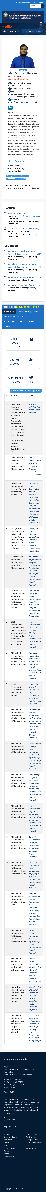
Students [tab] (32, 321)
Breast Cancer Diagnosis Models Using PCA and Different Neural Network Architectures (35, 970)
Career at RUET (10, 1148)
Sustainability (9, 1156)
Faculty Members (15, 31)
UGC (28, 1145)
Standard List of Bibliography (26, 390)
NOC (6, 1145)
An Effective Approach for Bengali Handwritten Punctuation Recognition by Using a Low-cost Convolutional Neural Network (35, 571)
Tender (7, 1151)
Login (40, 2)
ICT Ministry (31, 1148)
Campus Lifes (32, 1140)
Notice (6, 1154)
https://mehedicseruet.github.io (23, 102)
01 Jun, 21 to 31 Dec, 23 (31, 229)
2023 (39, 254)
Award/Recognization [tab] (28, 311)
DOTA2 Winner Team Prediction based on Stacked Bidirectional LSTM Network (35, 466)
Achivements (31, 1137)
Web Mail (26, 2)
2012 (39, 285)
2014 (39, 277)
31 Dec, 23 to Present (32, 216)
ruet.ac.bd (10, 1087)
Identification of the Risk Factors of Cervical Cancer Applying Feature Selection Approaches (35, 998)
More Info (11, 1119)
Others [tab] (7, 326)
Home (18, 2)
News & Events (32, 1134)
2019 (39, 267)
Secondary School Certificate (21, 285)
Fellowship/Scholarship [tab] (14, 316)
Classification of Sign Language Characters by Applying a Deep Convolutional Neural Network (35, 941)
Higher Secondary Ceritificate (21, 277)
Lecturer (11, 229)
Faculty (7, 1142)
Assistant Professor (17, 213)
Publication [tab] (9, 311)
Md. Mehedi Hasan (33, 31)
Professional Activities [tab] (13, 321)
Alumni (34, 2)
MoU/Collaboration (34, 1142)
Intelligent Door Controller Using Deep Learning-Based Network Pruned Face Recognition (34, 539)
